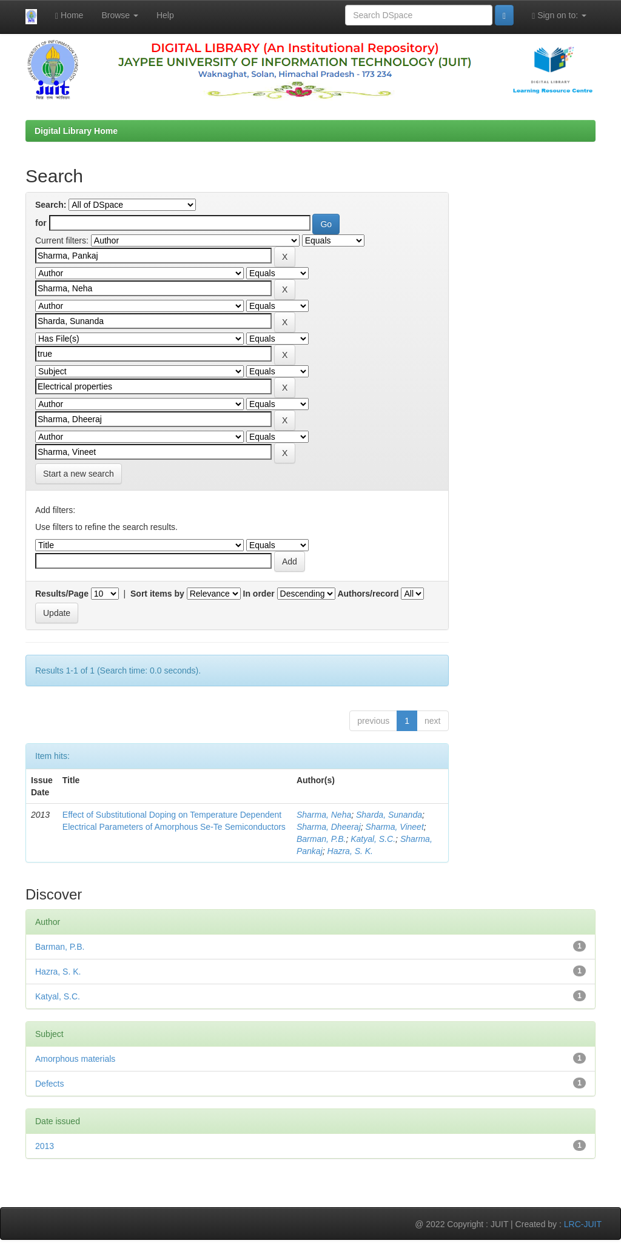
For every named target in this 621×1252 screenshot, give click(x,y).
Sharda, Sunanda (389, 815)
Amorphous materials (75, 1059)
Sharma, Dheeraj (329, 827)
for (41, 223)
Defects (49, 1083)
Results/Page (62, 593)
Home (69, 15)
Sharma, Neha (324, 815)
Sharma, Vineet (395, 827)
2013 (44, 1146)
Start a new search (78, 474)
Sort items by (157, 593)
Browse (119, 15)
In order (259, 593)
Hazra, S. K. (350, 851)
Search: (50, 205)
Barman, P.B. (321, 839)
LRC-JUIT (583, 1224)
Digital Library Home (76, 131)
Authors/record (367, 593)
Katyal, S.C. (373, 839)
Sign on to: (559, 15)
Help (165, 15)
